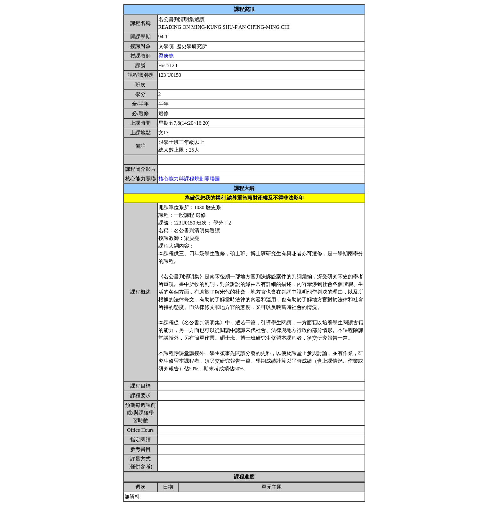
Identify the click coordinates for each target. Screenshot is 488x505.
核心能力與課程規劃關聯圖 (189, 178)
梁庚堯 (166, 56)
